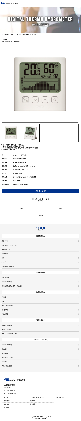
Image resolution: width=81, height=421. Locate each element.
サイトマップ (60, 397)
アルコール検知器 (7, 282)
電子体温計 (5, 353)
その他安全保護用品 (8, 266)
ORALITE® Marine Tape (9, 333)
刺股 (3, 301)
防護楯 (4, 297)
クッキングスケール (8, 357)
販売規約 (32, 404)
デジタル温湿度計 (24, 34)
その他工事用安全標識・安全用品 (12, 286)
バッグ (4, 262)
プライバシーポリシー (37, 397)
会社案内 (6, 401)
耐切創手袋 (5, 314)
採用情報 (6, 407)
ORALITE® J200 (7, 325)
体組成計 (4, 349)
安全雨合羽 (5, 253)
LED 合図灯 (5, 277)
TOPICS (6, 404)
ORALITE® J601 (7, 329)
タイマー (4, 362)
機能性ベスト (6, 249)
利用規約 (32, 401)
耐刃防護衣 (5, 310)
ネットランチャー (7, 305)
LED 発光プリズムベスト (9, 245)
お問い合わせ (39, 191)
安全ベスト (5, 241)
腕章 (3, 258)
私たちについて (9, 397)
